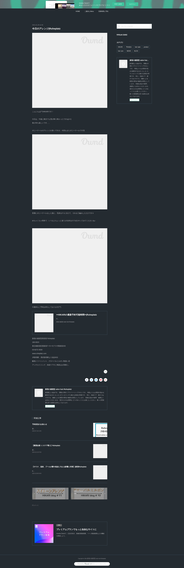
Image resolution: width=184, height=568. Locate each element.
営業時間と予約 (103, 11)
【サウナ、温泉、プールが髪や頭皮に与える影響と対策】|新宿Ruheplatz (59, 467)
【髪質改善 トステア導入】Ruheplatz (46, 445)
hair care (120, 51)
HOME (78, 11)
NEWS (129, 51)
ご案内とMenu (89, 11)
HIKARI (120, 47)
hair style (137, 47)
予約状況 (129, 47)
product (146, 47)
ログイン (132, 4)
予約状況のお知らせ (39, 424)
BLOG (136, 51)
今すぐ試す (118, 4)
